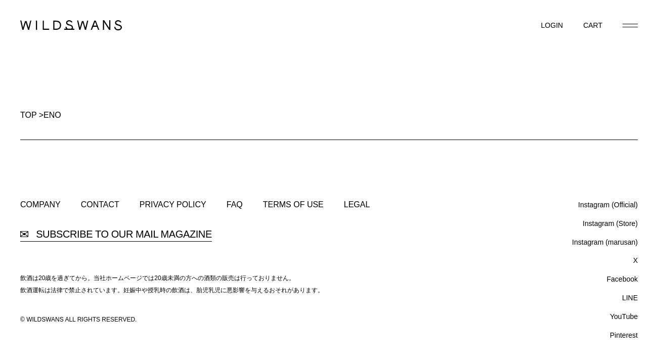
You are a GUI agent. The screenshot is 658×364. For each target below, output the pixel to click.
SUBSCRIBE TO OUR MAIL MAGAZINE (116, 234)
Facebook (622, 279)
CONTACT (100, 205)
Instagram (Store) (610, 223)
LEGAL (357, 205)
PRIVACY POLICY (173, 205)
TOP (28, 115)
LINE (630, 298)
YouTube (624, 316)
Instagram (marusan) (605, 242)
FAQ (235, 205)
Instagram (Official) (608, 205)
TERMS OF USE (293, 205)
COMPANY (40, 205)
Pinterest (624, 335)
